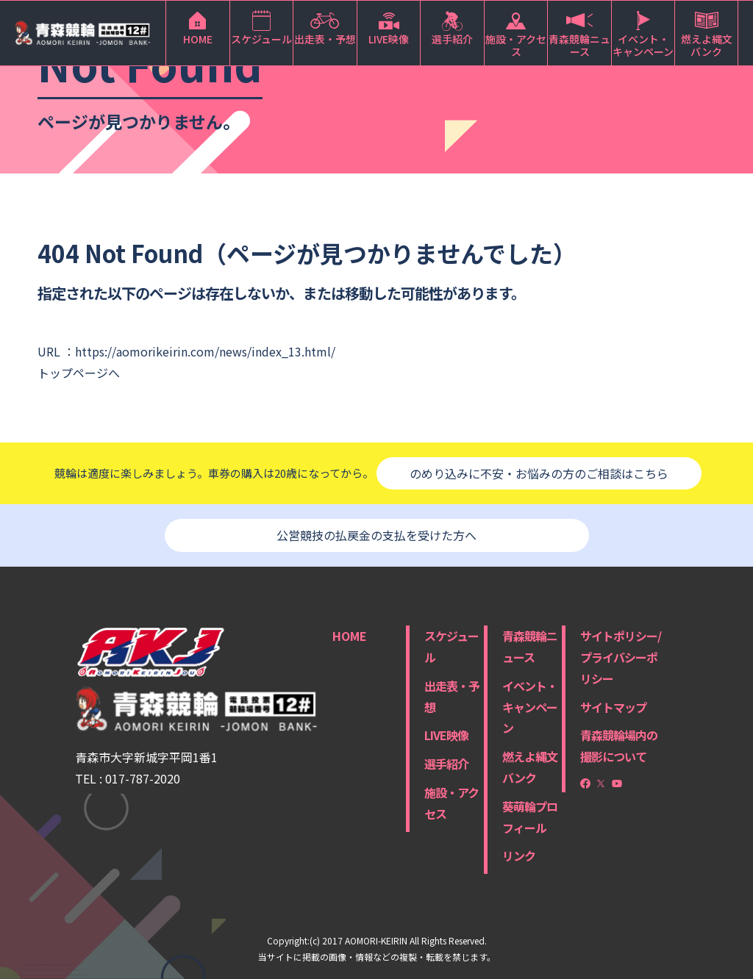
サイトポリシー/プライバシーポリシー (620, 657)
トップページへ (79, 372)
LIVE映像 (446, 735)
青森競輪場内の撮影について (618, 745)
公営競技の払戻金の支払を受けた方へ (376, 535)
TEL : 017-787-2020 (127, 778)
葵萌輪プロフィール (529, 816)
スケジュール (451, 646)
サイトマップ (613, 707)
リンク (518, 855)
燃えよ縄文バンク (529, 766)
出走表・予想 (451, 696)
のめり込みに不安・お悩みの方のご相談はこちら (539, 473)
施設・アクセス (451, 802)
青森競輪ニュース (529, 646)
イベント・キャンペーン (529, 707)
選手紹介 (446, 763)
